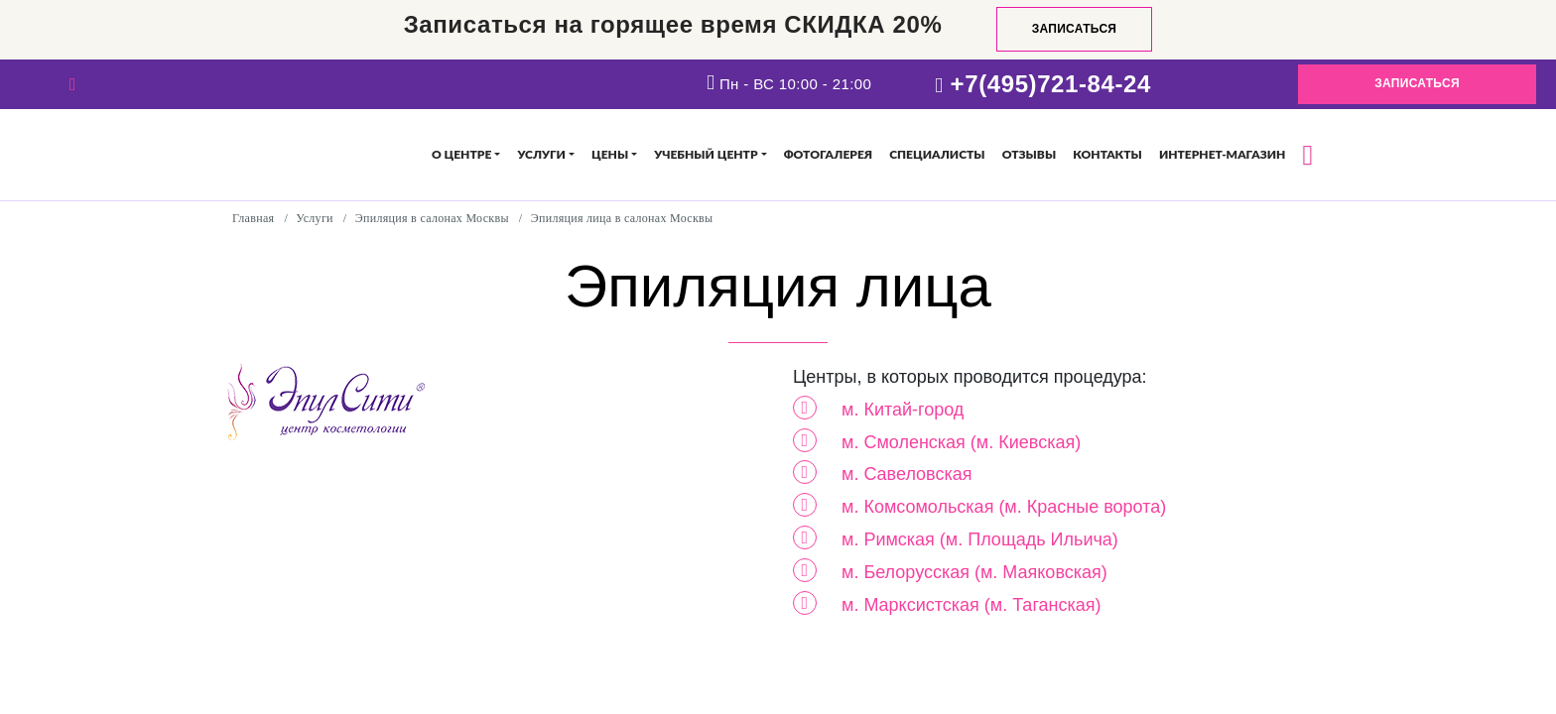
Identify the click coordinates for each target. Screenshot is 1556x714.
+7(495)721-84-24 (1051, 83)
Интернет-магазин (1222, 154)
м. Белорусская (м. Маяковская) (974, 572)
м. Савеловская (907, 474)
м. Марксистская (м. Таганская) (972, 605)
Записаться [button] (1417, 83)
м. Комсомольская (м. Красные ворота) (1004, 507)
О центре (461, 154)
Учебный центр (705, 154)
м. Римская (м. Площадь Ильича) (980, 539)
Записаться (1074, 29)
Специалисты (936, 154)
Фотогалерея (828, 154)
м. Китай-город (903, 409)
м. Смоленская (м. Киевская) (961, 442)
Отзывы (1029, 154)
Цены (609, 154)
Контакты (1107, 154)
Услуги (541, 154)
